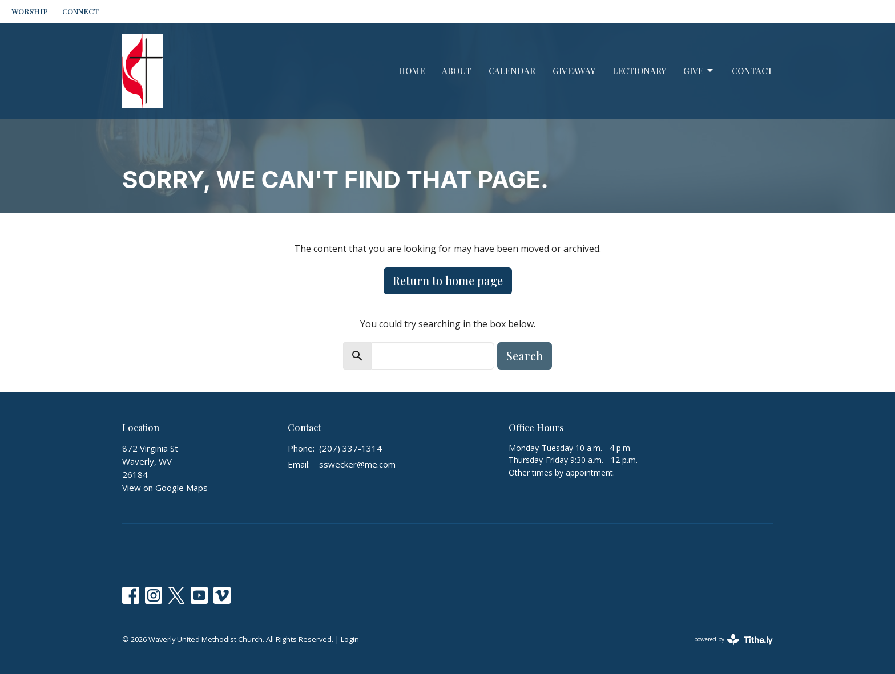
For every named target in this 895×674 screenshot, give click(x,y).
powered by (733, 639)
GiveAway (574, 70)
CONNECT (80, 11)
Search (524, 355)
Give (699, 71)
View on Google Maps (165, 487)
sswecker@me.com (357, 464)
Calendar (512, 70)
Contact (752, 70)
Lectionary (639, 70)
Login (350, 639)
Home (411, 70)
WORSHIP (29, 11)
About (456, 70)
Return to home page (448, 280)
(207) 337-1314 (350, 448)
